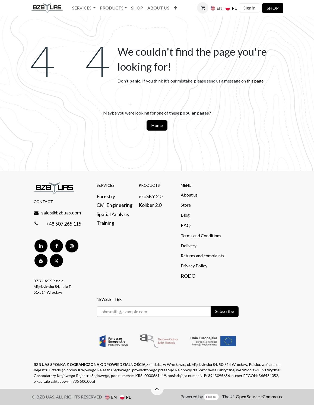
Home (157, 125)
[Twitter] (56, 260)
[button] (157, 388)
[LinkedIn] (40, 245)
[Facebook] (56, 245)
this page (255, 80)
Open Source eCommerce (259, 396)
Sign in (249, 7)
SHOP (273, 8)
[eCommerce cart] (202, 8)
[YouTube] (40, 260)
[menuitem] (84, 8)
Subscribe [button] (224, 311)
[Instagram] (71, 245)
